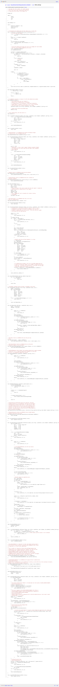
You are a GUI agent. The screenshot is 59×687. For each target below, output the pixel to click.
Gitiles (6, 685)
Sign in (57, 1)
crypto (8, 4)
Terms (11, 685)
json (57, 685)
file (25, 7)
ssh (33, 4)
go (5, 4)
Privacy (9, 685)
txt (54, 685)
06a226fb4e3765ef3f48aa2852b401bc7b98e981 (21, 4)
